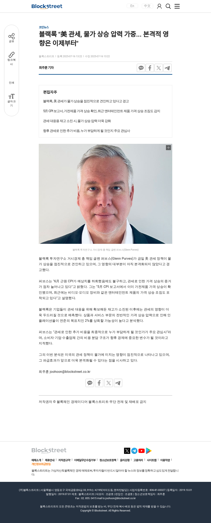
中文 (147, 6)
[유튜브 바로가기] (141, 450)
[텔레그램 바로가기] (134, 450)
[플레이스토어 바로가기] (149, 450)
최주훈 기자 (46, 68)
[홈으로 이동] (47, 6)
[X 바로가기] (127, 450)
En (132, 6)
